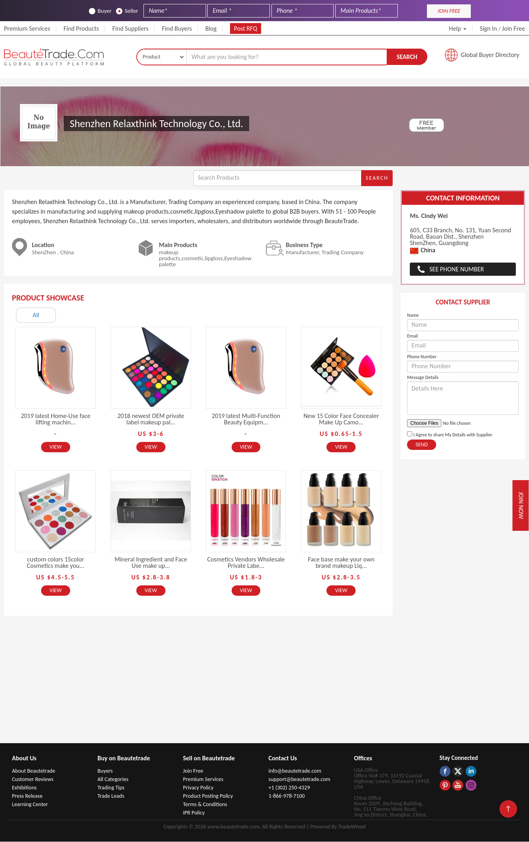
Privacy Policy (198, 788)
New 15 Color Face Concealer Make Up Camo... (341, 419)
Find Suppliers (130, 28)
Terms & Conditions (205, 804)
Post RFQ (245, 28)
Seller (127, 11)
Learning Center (30, 804)
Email (412, 336)
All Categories (113, 779)
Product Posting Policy (208, 796)
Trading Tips (111, 788)
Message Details (423, 377)
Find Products (81, 28)
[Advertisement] (265, 684)
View (55, 447)
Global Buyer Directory (490, 55)
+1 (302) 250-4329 (289, 788)
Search (407, 57)
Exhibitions (24, 788)
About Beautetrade (33, 771)
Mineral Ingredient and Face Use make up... (150, 563)
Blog (210, 28)
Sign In (488, 28)
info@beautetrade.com (295, 771)
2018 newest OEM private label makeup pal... (150, 419)
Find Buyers (177, 28)
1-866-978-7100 (287, 796)
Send (421, 445)
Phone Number (422, 357)
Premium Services (27, 28)
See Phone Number (456, 269)
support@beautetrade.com (299, 779)
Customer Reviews (32, 779)
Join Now (521, 505)
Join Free (513, 28)
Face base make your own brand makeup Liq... (341, 563)
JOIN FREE (449, 11)
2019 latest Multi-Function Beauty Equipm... (246, 419)
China (422, 251)
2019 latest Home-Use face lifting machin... (55, 419)
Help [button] (457, 28)
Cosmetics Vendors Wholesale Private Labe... (246, 563)
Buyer (100, 11)
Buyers (105, 771)
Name (413, 315)
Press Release (27, 796)
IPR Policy (194, 813)
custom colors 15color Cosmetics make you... (55, 563)
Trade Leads (111, 796)
